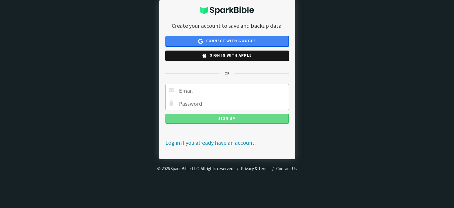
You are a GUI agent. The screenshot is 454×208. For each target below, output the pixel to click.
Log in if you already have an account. (210, 142)
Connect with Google (227, 41)
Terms (264, 168)
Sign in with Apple (227, 55)
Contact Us (286, 168)
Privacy (247, 168)
